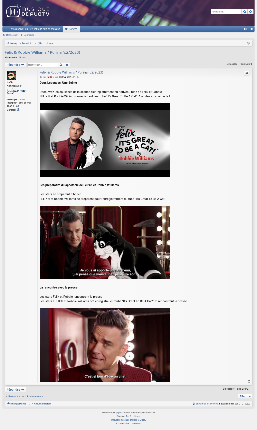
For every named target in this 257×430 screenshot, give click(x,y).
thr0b (10, 82)
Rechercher (12, 35)
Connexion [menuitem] (252, 30)
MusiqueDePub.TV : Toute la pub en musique (35, 29)
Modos (22, 57)
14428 (22, 99)
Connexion (29, 35)
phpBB (119, 412)
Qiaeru (143, 420)
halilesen (136, 416)
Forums (73, 29)
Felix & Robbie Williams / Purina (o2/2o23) (42, 52)
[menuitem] (245, 29)
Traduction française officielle (124, 420)
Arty (127, 416)
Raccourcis (6, 30)
